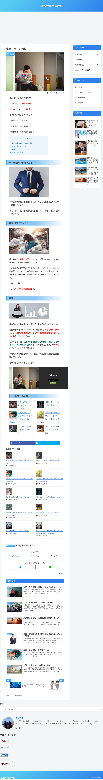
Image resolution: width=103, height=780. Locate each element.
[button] (101, 710)
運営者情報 (79, 103)
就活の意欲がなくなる (19, 146)
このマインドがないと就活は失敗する (25, 430)
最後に (13, 149)
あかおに (19, 718)
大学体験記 (87, 54)
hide (30, 138)
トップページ (80, 87)
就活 (18, 545)
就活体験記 (10, 545)
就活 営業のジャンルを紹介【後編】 (52, 430)
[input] (51, 710)
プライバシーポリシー (83, 92)
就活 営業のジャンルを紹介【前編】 (17, 531)
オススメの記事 (16, 152)
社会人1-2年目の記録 (87, 69)
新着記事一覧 (80, 98)
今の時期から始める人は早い (21, 143)
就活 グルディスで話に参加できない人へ (52, 405)
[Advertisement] (51, 27)
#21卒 (32, 545)
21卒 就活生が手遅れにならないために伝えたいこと (25, 405)
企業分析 (87, 59)
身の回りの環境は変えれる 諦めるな (17, 497)
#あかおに (25, 545)
